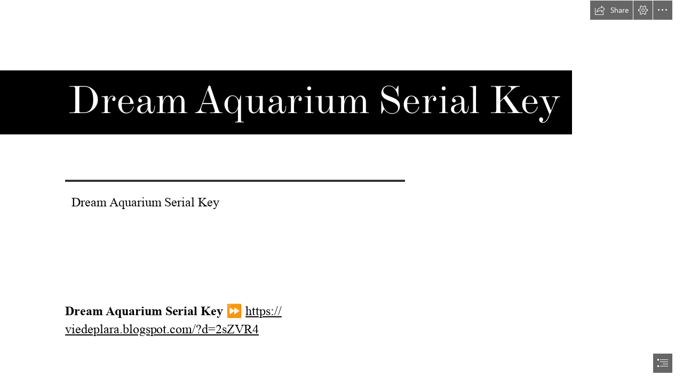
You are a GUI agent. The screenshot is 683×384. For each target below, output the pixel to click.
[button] (611, 10)
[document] (341, 192)
